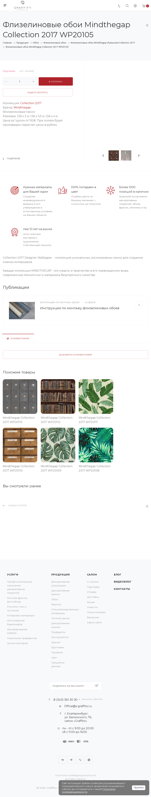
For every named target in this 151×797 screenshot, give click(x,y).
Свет (54, 657)
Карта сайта (94, 622)
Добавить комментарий (75, 355)
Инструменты (59, 637)
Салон (92, 574)
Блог (117, 574)
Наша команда (96, 612)
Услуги (12, 574)
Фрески (56, 604)
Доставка (93, 597)
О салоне (93, 581)
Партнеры (93, 586)
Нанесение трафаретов (22, 638)
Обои (54, 599)
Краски (55, 642)
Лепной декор (60, 618)
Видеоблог (123, 581)
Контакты (122, 589)
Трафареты (58, 632)
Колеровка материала (20, 615)
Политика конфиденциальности (75, 775)
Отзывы (91, 592)
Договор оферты (75, 779)
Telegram (71, 760)
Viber (80, 760)
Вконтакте (62, 760)
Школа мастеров (17, 643)
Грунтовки (57, 647)
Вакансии (93, 617)
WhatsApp (88, 760)
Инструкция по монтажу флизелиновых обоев (79, 308)
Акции (91, 602)
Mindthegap (22, 107)
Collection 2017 (30, 103)
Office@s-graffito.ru (78, 706)
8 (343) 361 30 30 (65, 699)
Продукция (60, 574)
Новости (92, 607)
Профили (57, 652)
